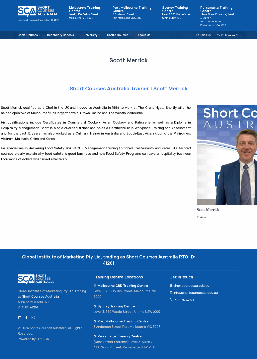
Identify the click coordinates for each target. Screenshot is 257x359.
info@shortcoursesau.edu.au (193, 292)
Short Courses (29, 35)
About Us (133, 35)
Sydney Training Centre (175, 9)
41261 (108, 263)
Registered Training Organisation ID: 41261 (38, 20)
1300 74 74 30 (181, 300)
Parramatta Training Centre (216, 9)
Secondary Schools (58, 35)
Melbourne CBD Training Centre (121, 285)
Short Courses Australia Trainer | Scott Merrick (129, 88)
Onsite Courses (109, 35)
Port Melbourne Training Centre (132, 9)
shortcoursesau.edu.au (189, 285)
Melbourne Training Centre (84, 9)
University (85, 35)
